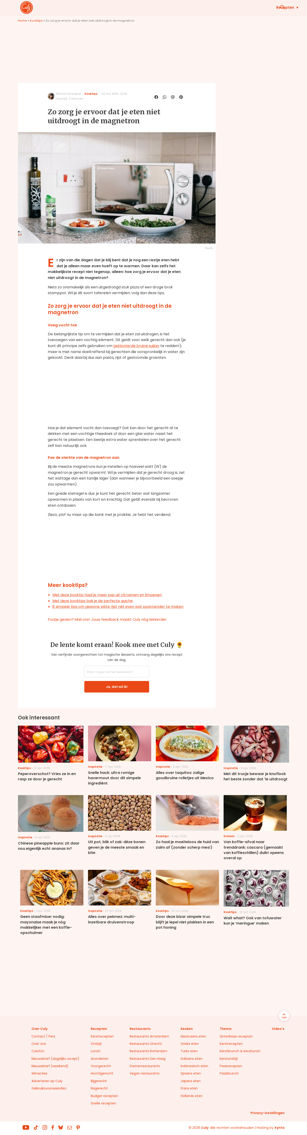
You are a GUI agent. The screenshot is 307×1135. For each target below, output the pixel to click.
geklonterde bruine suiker (136, 345)
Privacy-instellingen (267, 1113)
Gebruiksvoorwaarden (48, 1088)
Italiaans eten (191, 1058)
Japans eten (191, 1081)
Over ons (38, 1043)
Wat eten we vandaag (152, 7)
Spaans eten (191, 1073)
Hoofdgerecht (102, 1073)
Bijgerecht (99, 1081)
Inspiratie (221, 7)
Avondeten (99, 1058)
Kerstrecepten (102, 1036)
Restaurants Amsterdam (149, 1036)
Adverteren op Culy (47, 1081)
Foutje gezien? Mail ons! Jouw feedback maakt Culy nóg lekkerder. (107, 619)
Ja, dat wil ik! (117, 686)
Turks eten (189, 1051)
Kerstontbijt (229, 1058)
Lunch (95, 1051)
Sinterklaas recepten (236, 1036)
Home (22, 20)
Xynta (279, 1127)
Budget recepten (104, 1096)
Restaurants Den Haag (147, 1058)
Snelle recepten (103, 1103)
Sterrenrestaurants (145, 1066)
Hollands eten (191, 1096)
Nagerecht (99, 1088)
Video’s (278, 1028)
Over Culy (39, 1028)
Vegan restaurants (144, 1073)
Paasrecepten (231, 1066)
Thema (225, 1028)
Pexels (209, 248)
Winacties (39, 1073)
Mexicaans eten (193, 1036)
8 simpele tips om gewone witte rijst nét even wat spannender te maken (117, 606)
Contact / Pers (43, 1036)
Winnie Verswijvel (68, 94)
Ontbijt (96, 1043)
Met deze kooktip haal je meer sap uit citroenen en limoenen (107, 595)
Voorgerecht (101, 1066)
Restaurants (255, 7)
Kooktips (36, 20)
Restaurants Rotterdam (148, 1051)
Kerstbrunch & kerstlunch (240, 1051)
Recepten (109, 7)
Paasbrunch (229, 1073)
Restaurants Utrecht (146, 1043)
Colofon (37, 1051)
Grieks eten (190, 1043)
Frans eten (189, 1088)
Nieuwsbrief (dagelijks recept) (55, 1058)
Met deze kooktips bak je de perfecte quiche (92, 600)
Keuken (192, 7)
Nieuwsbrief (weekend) (49, 1066)
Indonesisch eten (194, 1066)
